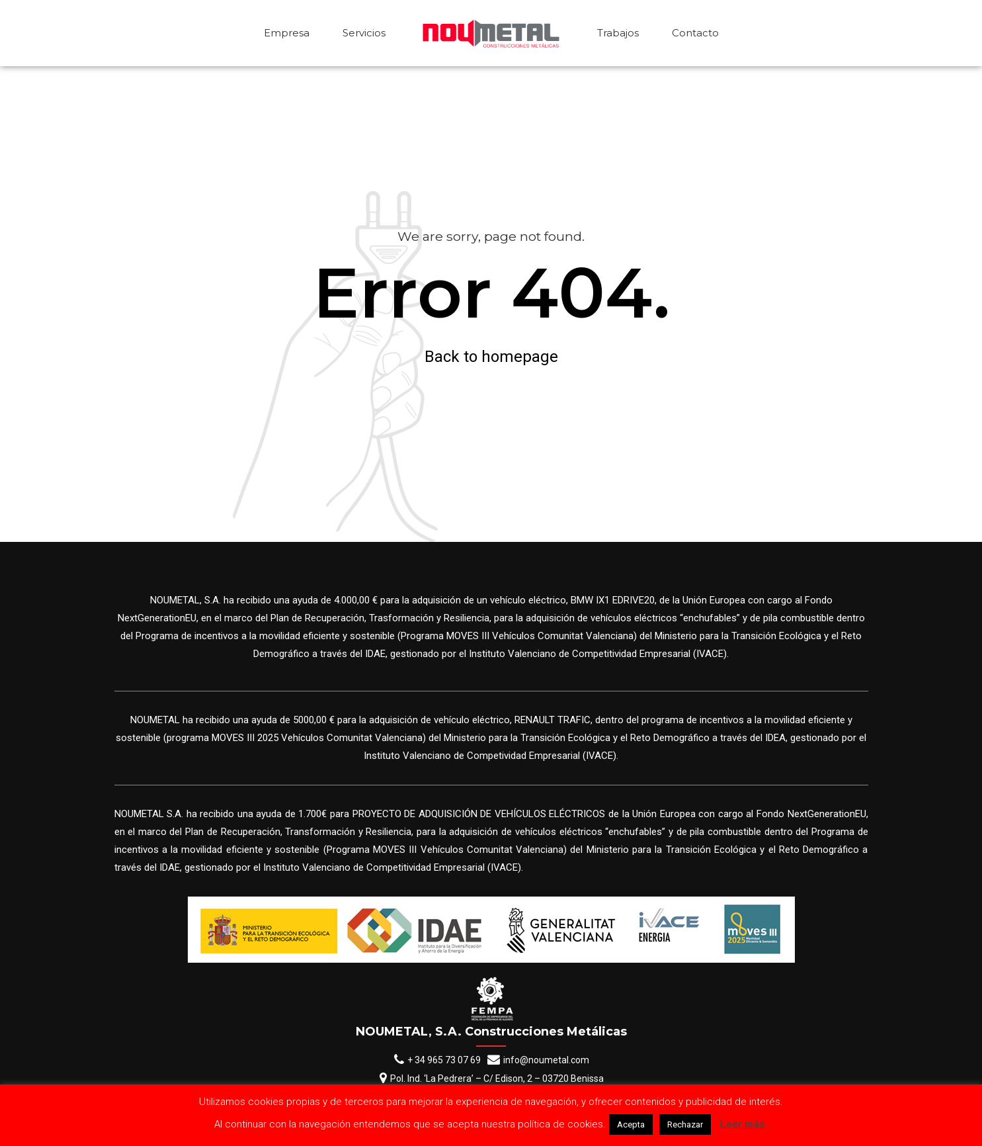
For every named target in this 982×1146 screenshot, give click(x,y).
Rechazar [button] (685, 1124)
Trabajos (618, 32)
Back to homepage (491, 356)
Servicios (364, 32)
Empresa (286, 32)
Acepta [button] (631, 1124)
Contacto (695, 32)
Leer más (742, 1124)
